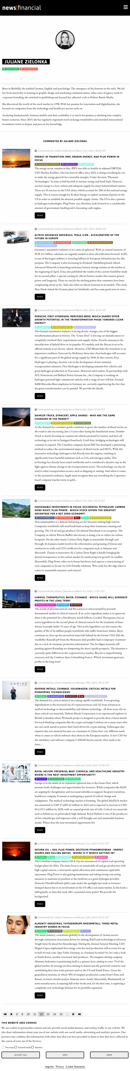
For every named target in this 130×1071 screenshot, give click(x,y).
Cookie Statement (75, 1066)
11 (35, 1014)
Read (40, 215)
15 (61, 1014)
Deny (109, 1054)
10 (28, 1014)
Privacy (60, 1066)
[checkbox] (2, 1047)
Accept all (20, 1054)
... (67, 1014)
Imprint (49, 1066)
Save (65, 1054)
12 (41, 1014)
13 (48, 1014)
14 (54, 1014)
